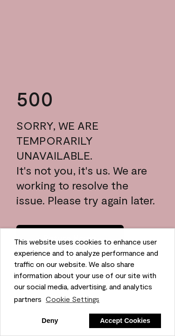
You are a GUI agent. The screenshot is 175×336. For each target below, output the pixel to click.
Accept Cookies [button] (125, 320)
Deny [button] (50, 320)
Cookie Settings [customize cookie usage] (72, 298)
